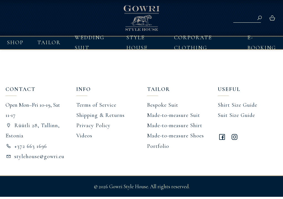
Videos (84, 135)
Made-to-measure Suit (173, 115)
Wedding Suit (89, 43)
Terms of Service (96, 105)
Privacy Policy (93, 125)
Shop (15, 42)
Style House (137, 43)
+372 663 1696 (26, 146)
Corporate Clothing (193, 43)
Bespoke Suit (162, 105)
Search (259, 18)
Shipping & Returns (100, 115)
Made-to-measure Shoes (175, 135)
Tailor (49, 42)
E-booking (261, 43)
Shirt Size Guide (237, 105)
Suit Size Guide (236, 115)
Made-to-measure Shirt (174, 125)
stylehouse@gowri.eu (35, 156)
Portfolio (158, 146)
